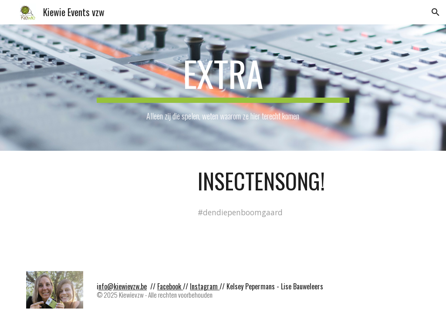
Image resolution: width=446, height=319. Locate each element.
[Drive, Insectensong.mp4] (105, 205)
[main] (222, 87)
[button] (435, 12)
